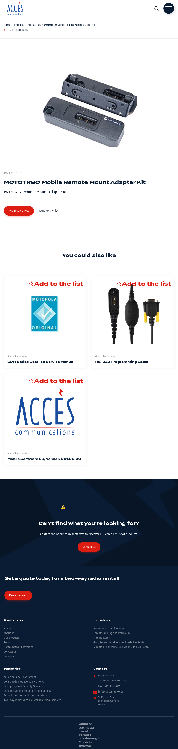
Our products (11, 637)
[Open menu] (168, 8)
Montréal (86, 742)
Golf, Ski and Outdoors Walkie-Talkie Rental (119, 642)
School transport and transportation (25, 695)
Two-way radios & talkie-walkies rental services (32, 700)
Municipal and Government (20, 677)
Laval (83, 731)
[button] (19, 211)
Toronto (85, 735)
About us (9, 633)
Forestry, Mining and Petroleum (112, 633)
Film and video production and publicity (27, 691)
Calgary (85, 724)
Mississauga (89, 739)
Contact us (10, 651)
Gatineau (86, 728)
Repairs (8, 642)
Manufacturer (101, 637)
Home (7, 628)
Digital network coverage (18, 647)
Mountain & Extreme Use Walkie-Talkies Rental (121, 647)
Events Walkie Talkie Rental (109, 628)
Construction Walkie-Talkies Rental (24, 681)
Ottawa (85, 746)
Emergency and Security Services (23, 686)
